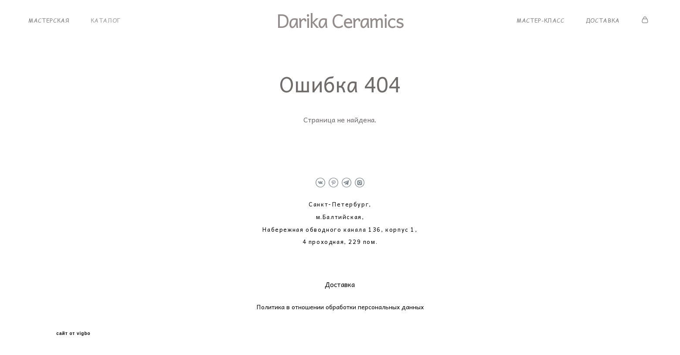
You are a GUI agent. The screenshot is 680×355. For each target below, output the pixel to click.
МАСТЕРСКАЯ (48, 20)
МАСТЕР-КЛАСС (540, 20)
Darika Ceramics (340, 20)
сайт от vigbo (73, 333)
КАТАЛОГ (106, 20)
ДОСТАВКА (603, 20)
